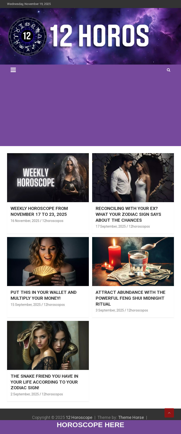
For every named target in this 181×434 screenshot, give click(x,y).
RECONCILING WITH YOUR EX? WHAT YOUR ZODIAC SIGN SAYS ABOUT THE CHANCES (128, 214)
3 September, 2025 (110, 310)
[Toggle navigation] (13, 70)
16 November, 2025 (25, 221)
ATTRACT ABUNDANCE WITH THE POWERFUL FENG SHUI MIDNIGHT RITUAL (130, 298)
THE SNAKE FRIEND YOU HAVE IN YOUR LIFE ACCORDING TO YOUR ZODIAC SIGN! (44, 381)
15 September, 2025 (26, 305)
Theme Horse (131, 417)
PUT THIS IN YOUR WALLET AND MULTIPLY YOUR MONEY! (44, 295)
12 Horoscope (79, 417)
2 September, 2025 (25, 394)
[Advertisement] (90, 111)
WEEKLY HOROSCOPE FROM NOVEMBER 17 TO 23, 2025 (39, 211)
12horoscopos (52, 221)
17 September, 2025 (111, 226)
